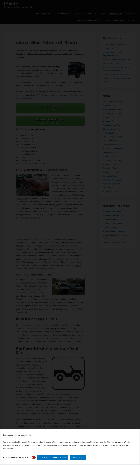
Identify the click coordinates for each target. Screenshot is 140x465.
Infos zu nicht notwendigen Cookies (53, 457)
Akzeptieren (77, 457)
